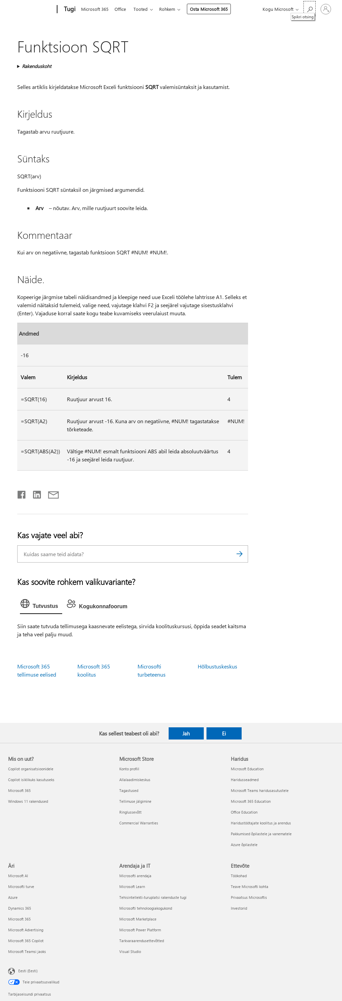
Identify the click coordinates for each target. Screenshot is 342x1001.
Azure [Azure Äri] (13, 897)
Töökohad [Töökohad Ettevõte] (239, 875)
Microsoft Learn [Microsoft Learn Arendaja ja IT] (132, 886)
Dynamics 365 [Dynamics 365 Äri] (19, 908)
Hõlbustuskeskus (217, 666)
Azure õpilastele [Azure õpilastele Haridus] (244, 844)
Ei (224, 733)
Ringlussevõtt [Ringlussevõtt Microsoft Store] (130, 812)
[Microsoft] (31, 9)
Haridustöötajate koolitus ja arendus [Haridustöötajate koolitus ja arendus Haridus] (261, 822)
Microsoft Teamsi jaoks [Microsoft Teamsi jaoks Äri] (27, 951)
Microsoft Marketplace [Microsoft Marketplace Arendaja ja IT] (137, 919)
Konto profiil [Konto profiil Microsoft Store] (129, 768)
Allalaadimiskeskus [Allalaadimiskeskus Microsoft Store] (134, 779)
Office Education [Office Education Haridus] (244, 812)
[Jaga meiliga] (50, 493)
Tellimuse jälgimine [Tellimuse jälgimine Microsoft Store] (135, 801)
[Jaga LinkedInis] (34, 493)
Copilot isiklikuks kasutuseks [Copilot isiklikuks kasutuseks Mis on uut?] (31, 779)
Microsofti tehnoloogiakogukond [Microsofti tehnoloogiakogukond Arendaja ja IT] (145, 908)
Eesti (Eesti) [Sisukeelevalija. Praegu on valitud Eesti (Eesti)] (28, 970)
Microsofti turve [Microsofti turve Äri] (21, 886)
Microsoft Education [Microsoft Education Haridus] (247, 768)
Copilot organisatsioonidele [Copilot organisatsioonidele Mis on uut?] (30, 768)
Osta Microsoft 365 (213, 9)
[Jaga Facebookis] (22, 493)
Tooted (143, 9)
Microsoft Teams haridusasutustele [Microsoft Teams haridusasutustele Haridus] (260, 790)
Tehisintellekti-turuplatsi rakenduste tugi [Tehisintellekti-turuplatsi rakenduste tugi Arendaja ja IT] (153, 897)
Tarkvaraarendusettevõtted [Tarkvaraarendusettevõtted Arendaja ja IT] (141, 940)
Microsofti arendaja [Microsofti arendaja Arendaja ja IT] (135, 875)
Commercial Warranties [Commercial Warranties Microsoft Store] (138, 822)
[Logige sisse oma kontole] (326, 9)
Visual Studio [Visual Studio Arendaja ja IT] (130, 951)
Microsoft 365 (94, 9)
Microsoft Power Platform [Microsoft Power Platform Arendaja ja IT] (140, 929)
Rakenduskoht (36, 66)
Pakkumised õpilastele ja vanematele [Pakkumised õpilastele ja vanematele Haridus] (261, 833)
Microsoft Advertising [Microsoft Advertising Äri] (25, 929)
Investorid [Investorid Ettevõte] (239, 908)
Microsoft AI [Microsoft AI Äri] (18, 875)
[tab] (41, 605)
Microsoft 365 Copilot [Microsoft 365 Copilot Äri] (26, 940)
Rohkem (171, 9)
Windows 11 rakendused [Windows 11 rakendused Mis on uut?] (28, 801)
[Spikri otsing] (309, 8)
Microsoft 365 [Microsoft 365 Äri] (19, 919)
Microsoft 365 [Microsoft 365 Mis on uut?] (19, 790)
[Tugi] (68, 9)
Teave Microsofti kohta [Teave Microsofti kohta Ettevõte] (249, 886)
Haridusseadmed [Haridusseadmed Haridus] (245, 779)
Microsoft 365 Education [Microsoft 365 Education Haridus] (251, 801)
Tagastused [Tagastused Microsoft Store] (128, 790)
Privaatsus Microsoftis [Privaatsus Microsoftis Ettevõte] (249, 897)
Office (121, 9)
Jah (186, 733)
